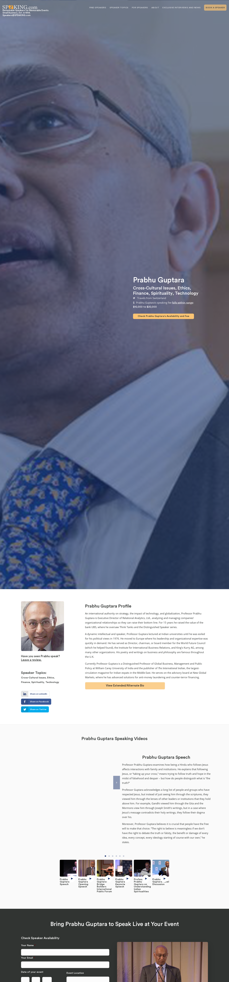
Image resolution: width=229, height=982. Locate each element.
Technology (186, 293)
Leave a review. (31, 660)
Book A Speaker (215, 8)
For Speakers (140, 8)
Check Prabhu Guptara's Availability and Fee (163, 316)
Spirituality (162, 293)
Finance (141, 293)
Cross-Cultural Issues (154, 288)
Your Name (28, 945)
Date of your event (32, 972)
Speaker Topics (119, 8)
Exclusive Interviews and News (181, 8)
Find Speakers (97, 8)
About (155, 8)
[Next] (116, 782)
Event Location (75, 973)
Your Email (28, 958)
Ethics (184, 288)
